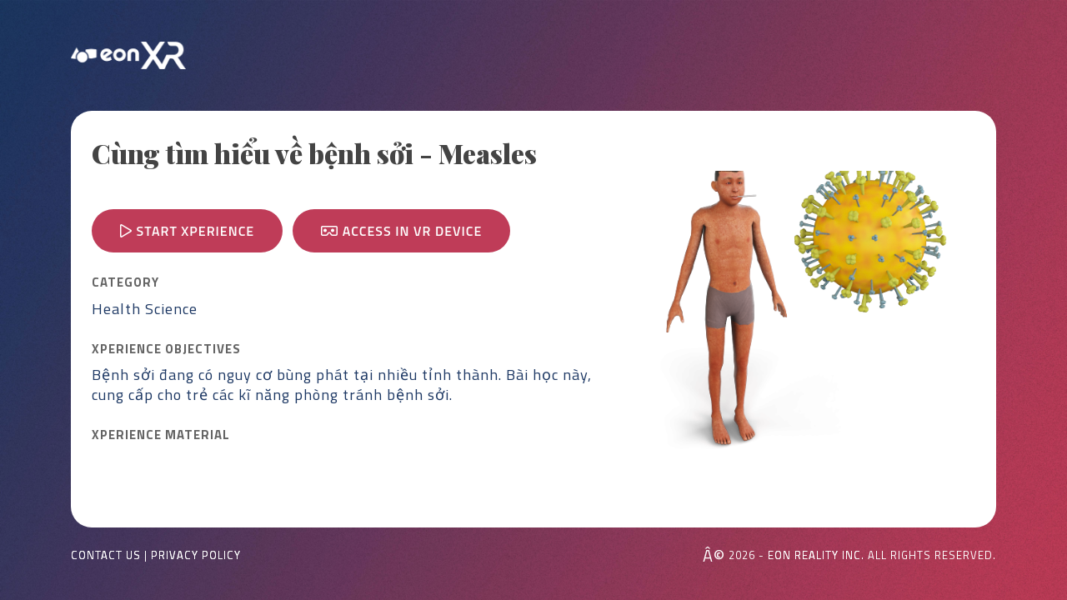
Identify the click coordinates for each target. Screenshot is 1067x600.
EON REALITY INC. (816, 555)
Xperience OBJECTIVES (166, 349)
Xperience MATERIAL (161, 435)
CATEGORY (125, 282)
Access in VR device (401, 231)
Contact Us (106, 555)
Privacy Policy (196, 555)
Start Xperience (187, 231)
